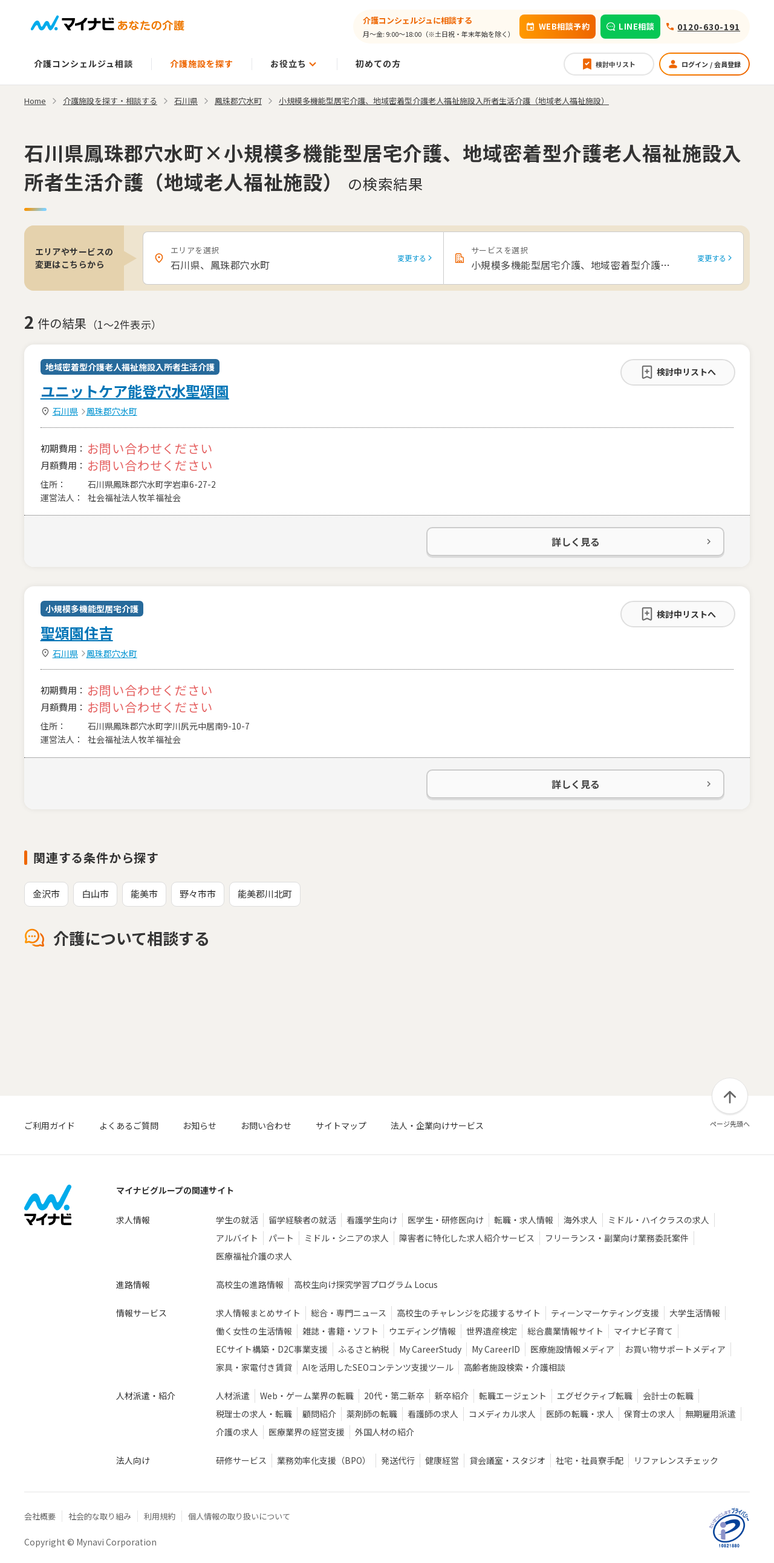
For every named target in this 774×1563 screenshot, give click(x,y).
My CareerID (496, 1349)
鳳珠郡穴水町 (111, 411)
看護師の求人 (433, 1414)
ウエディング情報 (422, 1331)
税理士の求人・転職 (254, 1414)
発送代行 (398, 1460)
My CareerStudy (430, 1349)
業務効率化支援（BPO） (324, 1460)
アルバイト (237, 1238)
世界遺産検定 (491, 1331)
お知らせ (199, 1125)
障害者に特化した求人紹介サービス (467, 1238)
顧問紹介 (319, 1414)
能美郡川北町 (265, 893)
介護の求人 (237, 1432)
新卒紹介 (452, 1396)
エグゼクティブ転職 (595, 1396)
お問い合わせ (266, 1125)
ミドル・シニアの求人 (346, 1238)
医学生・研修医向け (446, 1220)
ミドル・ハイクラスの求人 (658, 1220)
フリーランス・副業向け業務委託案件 (617, 1238)
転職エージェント (513, 1396)
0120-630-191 (708, 27)
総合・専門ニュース (348, 1313)
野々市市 (198, 893)
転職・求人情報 (523, 1220)
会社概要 (40, 1516)
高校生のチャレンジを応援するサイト (469, 1313)
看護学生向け (371, 1220)
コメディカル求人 (502, 1414)
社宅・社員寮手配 (589, 1460)
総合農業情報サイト (565, 1331)
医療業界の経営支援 (306, 1432)
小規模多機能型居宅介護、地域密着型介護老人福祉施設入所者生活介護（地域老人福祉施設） (444, 100)
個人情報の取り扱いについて (239, 1516)
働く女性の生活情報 (254, 1331)
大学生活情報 (694, 1313)
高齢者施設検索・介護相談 (514, 1367)
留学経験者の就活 (302, 1220)
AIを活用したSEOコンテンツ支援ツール (378, 1367)
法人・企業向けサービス (437, 1125)
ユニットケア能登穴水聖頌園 (135, 390)
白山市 (95, 893)
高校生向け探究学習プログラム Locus (366, 1284)
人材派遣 (233, 1396)
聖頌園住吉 (77, 632)
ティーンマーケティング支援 (605, 1313)
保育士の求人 (649, 1414)
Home (35, 100)
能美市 (144, 893)
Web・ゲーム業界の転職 (307, 1396)
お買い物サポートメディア (675, 1349)
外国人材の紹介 (384, 1432)
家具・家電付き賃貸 (254, 1367)
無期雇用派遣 (710, 1414)
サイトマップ (341, 1125)
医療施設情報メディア (572, 1349)
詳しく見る (632, 541)
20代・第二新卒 (394, 1396)
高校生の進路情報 (250, 1284)
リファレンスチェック (676, 1460)
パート (281, 1238)
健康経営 (442, 1460)
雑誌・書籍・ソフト (340, 1331)
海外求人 (580, 1220)
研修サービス (241, 1460)
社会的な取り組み (99, 1516)
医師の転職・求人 (580, 1414)
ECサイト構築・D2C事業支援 (272, 1349)
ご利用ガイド (49, 1125)
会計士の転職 (668, 1396)
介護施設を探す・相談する (110, 100)
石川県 (65, 411)
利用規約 (159, 1516)
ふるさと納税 (363, 1349)
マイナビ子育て (643, 1331)
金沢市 (46, 893)
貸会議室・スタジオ (507, 1460)
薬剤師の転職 (371, 1414)
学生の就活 (237, 1220)
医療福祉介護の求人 (254, 1256)
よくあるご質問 (128, 1125)
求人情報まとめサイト (258, 1313)
